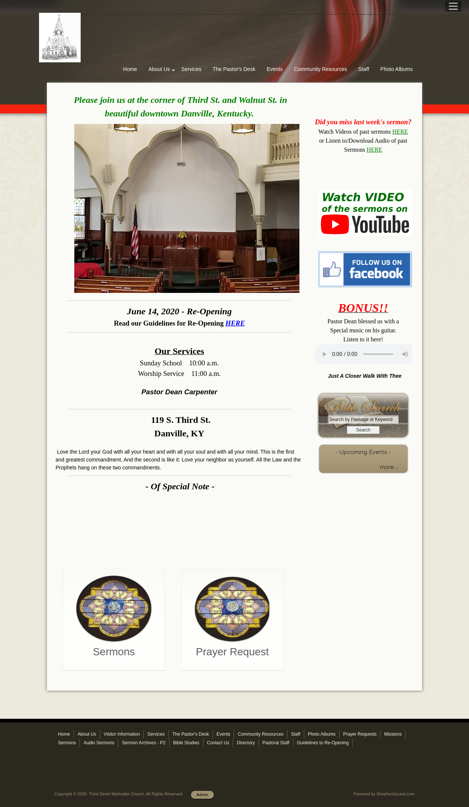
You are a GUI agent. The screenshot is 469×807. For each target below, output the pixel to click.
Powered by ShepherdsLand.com (384, 794)
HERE (400, 131)
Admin (202, 794)
